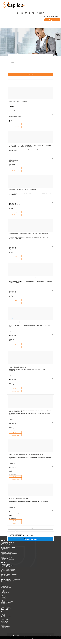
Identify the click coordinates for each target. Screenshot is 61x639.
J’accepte (32, 638)
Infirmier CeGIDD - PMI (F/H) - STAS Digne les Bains (22, 189)
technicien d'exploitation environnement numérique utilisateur (27, 278)
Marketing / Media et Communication (8, 570)
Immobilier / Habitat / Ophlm (7, 565)
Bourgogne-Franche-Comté (6, 590)
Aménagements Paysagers (6, 545)
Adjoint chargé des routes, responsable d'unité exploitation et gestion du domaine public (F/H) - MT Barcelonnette (30, 146)
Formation (55, 16)
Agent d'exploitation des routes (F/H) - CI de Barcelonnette (26, 454)
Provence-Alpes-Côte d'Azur (7, 601)
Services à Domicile (5, 575)
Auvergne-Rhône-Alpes (6, 587)
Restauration (3, 571)
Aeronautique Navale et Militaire (7, 542)
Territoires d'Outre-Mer (6, 602)
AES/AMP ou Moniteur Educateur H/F (19, 101)
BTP (2, 549)
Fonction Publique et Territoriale (7, 559)
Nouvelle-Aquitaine (5, 586)
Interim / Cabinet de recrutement (8, 569)
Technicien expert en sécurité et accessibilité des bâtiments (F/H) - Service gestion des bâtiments (30, 410)
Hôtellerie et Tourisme (5, 564)
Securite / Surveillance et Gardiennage (9, 574)
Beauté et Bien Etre (5, 548)
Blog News (52, 20)
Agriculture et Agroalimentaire (7, 544)
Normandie (3, 588)
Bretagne (3, 591)
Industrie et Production (6, 566)
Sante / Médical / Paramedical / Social (9, 572)
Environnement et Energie (6, 557)
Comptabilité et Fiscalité (6, 554)
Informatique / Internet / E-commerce (8, 568)
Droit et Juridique (4, 555)
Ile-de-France (4, 596)
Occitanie (3, 597)
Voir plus (30, 528)
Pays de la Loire (4, 600)
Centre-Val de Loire (5, 592)
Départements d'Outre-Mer (6, 595)
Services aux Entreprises (6, 576)
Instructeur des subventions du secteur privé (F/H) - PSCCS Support (28, 233)
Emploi (47, 16)
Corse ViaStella (4, 593)
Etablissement (15, 126)
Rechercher (30, 74)
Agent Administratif (5, 543)
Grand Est (3, 585)
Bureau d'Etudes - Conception (7, 550)
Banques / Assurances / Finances (8, 547)
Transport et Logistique (6, 581)
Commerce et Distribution (6, 552)
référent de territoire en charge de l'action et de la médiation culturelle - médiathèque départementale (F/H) (30, 366)
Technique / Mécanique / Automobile (8, 580)
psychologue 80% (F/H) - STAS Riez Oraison (20, 322)
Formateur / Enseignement (6, 560)
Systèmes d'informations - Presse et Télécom (10, 579)
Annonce (15, 124)
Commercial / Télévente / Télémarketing (9, 553)
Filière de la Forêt (4, 558)
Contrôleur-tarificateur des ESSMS (19, 498)
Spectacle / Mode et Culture (7, 577)
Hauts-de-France (4, 598)
